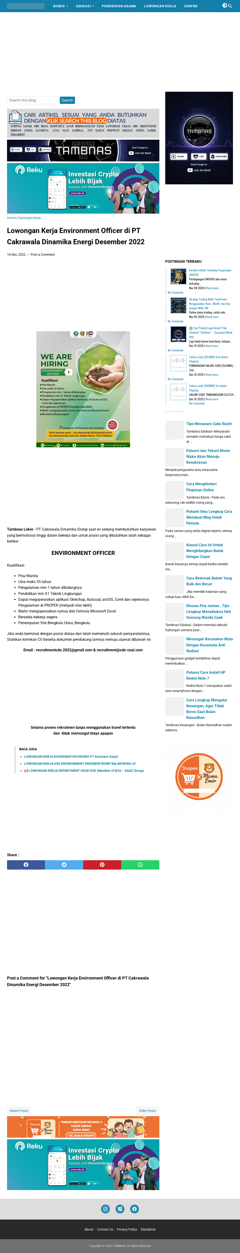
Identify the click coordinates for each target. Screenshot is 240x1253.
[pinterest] (102, 865)
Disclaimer (148, 1229)
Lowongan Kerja (160, 6)
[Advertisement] (120, 52)
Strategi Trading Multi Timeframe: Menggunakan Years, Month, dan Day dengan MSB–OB (209, 303)
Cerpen (191, 6)
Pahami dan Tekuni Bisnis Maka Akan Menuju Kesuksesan (208, 456)
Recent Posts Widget (175, 411)
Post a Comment (43, 254)
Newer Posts (19, 1111)
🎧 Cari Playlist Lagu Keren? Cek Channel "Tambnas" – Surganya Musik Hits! (210, 332)
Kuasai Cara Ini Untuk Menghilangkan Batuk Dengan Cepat (204, 551)
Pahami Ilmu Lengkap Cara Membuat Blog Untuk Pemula (209, 517)
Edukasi (83, 6)
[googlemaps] (120, 1209)
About (88, 1229)
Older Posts (147, 1111)
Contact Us (105, 1229)
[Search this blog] (230, 6)
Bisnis (59, 6)
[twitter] (64, 865)
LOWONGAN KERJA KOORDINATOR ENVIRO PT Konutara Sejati (71, 756)
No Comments (176, 292)
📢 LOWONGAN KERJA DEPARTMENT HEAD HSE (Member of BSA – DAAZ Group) (84, 770)
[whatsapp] (140, 865)
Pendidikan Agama (119, 6)
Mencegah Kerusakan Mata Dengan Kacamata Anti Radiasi (209, 645)
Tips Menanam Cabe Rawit (209, 424)
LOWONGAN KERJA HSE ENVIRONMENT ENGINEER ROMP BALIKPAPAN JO (80, 763)
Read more (212, 288)
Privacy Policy (127, 1229)
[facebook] (26, 865)
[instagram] (105, 1209)
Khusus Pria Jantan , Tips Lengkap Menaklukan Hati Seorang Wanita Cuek (208, 612)
